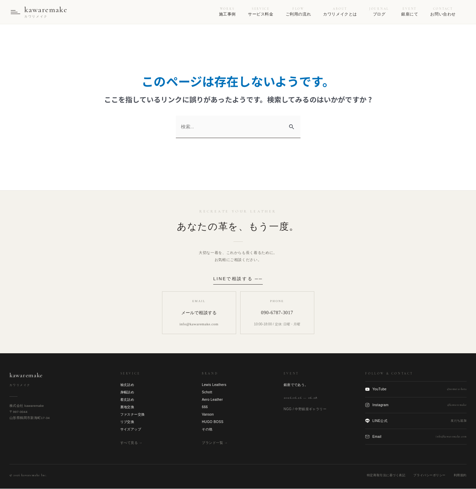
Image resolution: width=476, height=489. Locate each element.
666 (205, 407)
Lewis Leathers (214, 385)
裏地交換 (127, 407)
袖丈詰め (127, 385)
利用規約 (460, 475)
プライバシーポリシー (429, 475)
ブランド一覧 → (215, 443)
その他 (207, 429)
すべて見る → (131, 443)
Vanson (208, 415)
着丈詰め (127, 400)
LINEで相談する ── (238, 278)
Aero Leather (212, 400)
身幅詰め (127, 392)
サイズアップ (130, 429)
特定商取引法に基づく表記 (386, 475)
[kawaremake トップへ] (39, 12)
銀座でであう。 (296, 385)
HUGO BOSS (212, 422)
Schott (207, 392)
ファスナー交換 (132, 415)
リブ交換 (127, 422)
